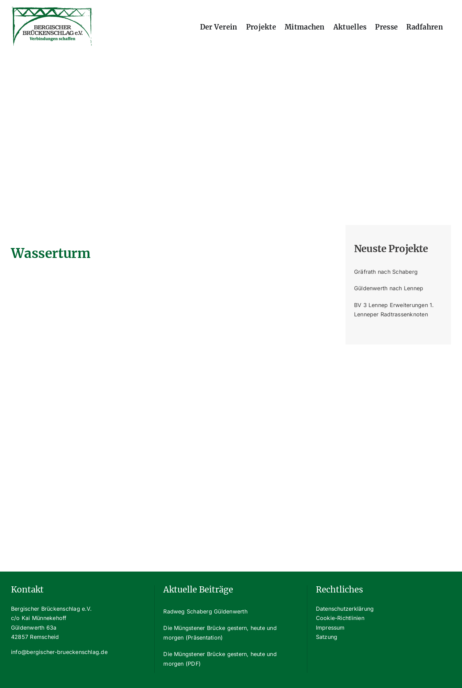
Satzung (327, 636)
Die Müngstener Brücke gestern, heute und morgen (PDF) (220, 659)
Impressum (330, 627)
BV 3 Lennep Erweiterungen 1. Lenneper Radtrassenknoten (394, 310)
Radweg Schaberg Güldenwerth (205, 611)
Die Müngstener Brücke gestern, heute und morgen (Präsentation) (220, 632)
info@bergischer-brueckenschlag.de (59, 651)
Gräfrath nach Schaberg (386, 271)
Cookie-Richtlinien (340, 617)
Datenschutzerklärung (345, 608)
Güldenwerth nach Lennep (389, 288)
